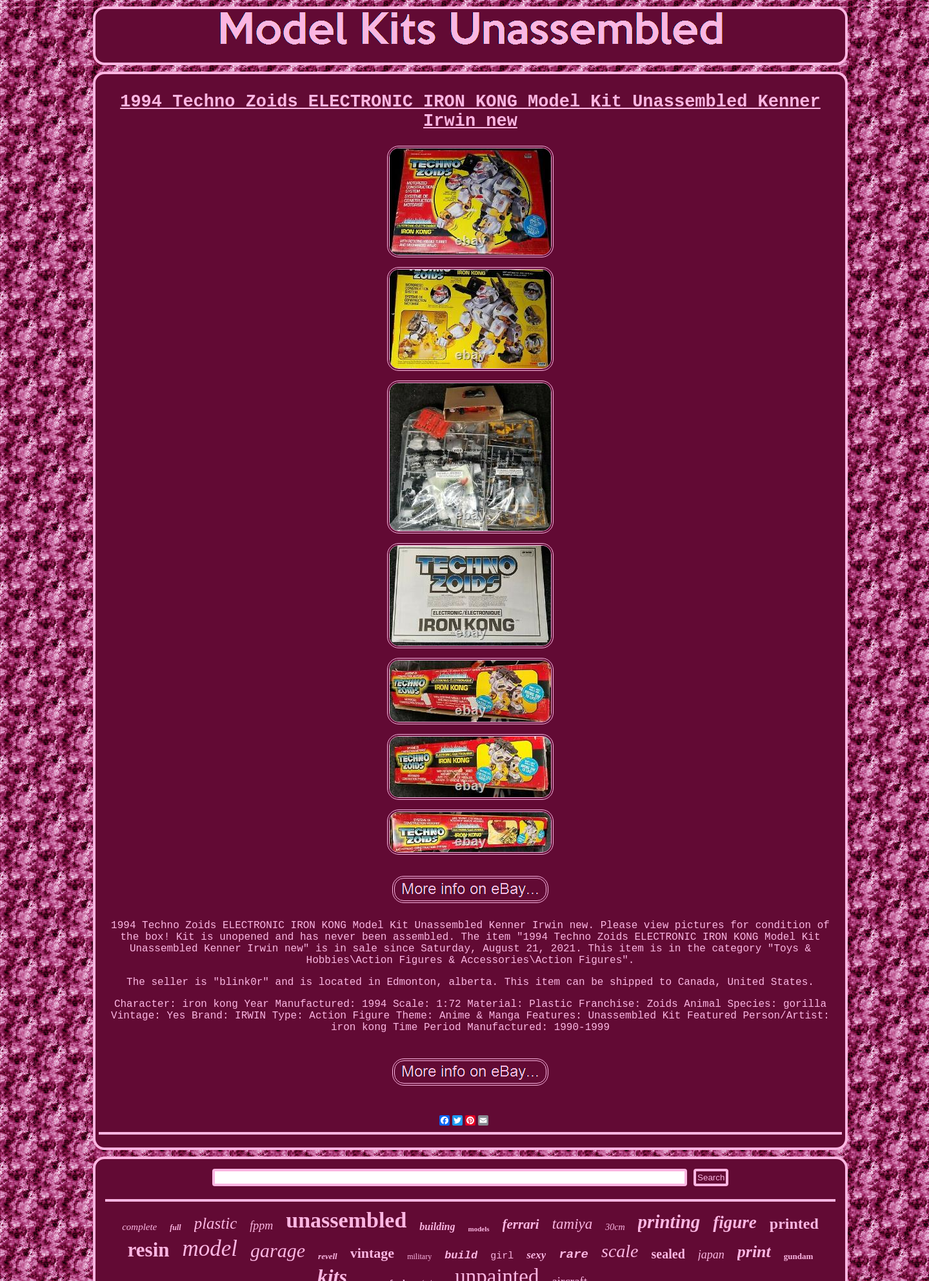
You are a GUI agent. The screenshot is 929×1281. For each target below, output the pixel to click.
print (754, 1251)
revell (327, 1256)
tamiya (572, 1224)
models (479, 1229)
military (419, 1256)
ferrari (521, 1224)
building (437, 1226)
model (210, 1248)
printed (794, 1223)
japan (711, 1254)
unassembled (346, 1220)
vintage (372, 1253)
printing (669, 1221)
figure (735, 1222)
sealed (668, 1254)
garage (277, 1250)
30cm (614, 1227)
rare (573, 1254)
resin (149, 1249)
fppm (261, 1225)
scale (620, 1251)
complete (139, 1227)
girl (502, 1256)
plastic (215, 1223)
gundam (799, 1256)
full (175, 1227)
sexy (536, 1255)
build (461, 1255)
